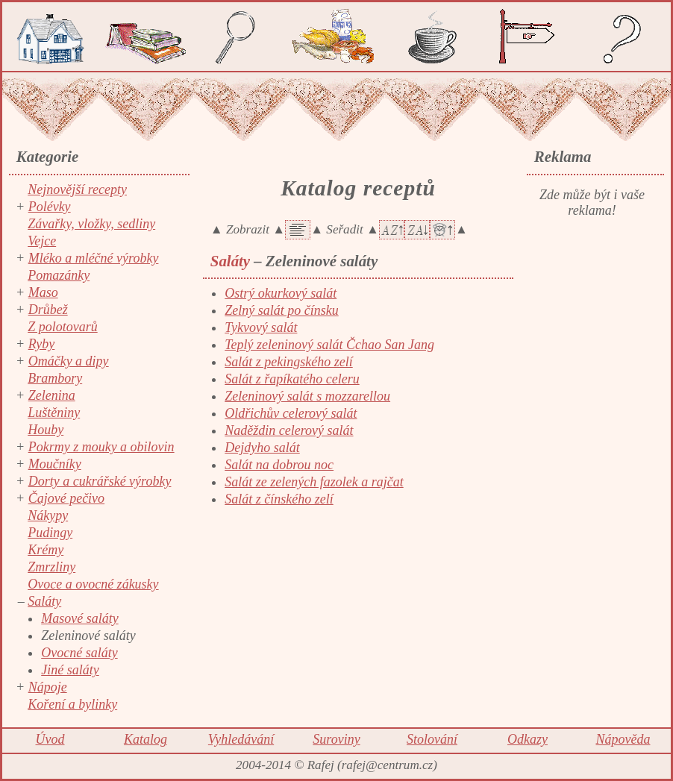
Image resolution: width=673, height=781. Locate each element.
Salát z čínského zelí (279, 499)
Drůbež (48, 309)
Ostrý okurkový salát (280, 293)
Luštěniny (54, 412)
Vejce (42, 240)
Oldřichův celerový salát (291, 413)
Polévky (49, 206)
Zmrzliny (51, 566)
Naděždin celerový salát (289, 430)
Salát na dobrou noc (279, 464)
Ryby (41, 343)
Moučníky (54, 464)
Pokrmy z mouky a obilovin (101, 446)
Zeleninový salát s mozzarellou (307, 396)
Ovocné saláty (79, 652)
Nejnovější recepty (77, 189)
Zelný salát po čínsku (281, 310)
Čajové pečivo (66, 498)
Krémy (45, 549)
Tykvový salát (261, 327)
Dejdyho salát (262, 447)
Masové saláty (79, 618)
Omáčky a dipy (68, 361)
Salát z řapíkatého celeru (292, 378)
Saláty (44, 601)
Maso (43, 292)
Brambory (55, 378)
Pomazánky (59, 275)
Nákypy (48, 515)
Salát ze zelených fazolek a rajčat (314, 481)
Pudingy (50, 532)
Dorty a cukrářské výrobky (100, 481)
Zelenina (51, 395)
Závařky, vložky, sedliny (91, 223)
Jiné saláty (69, 669)
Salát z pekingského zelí (288, 361)
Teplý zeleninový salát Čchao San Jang (329, 344)
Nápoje (47, 687)
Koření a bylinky (72, 704)
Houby (45, 429)
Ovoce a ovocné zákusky (93, 584)
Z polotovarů (63, 326)
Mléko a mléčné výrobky (93, 258)
